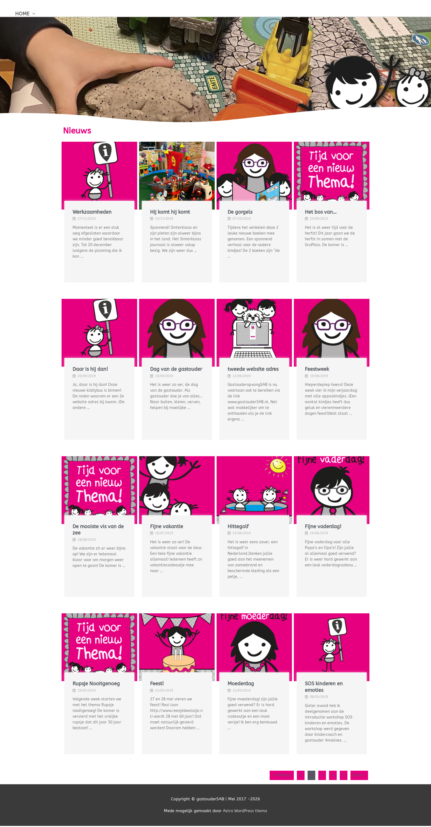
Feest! (157, 684)
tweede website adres (253, 369)
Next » (358, 775)
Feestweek (317, 369)
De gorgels (240, 212)
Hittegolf (238, 527)
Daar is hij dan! (90, 369)
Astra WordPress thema (245, 811)
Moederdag (241, 684)
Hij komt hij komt (170, 212)
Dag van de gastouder (176, 369)
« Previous (274, 775)
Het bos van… (321, 212)
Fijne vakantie (166, 527)
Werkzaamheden (92, 212)
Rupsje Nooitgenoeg (96, 684)
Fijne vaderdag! (323, 527)
